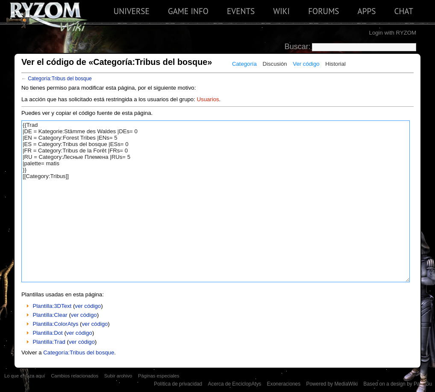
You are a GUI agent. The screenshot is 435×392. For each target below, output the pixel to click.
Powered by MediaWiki (332, 384)
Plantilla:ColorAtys (55, 324)
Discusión (275, 64)
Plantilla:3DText (51, 306)
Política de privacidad (178, 384)
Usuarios (208, 99)
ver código (88, 306)
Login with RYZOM (392, 32)
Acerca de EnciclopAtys (235, 384)
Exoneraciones (284, 384)
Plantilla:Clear (49, 315)
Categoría (244, 64)
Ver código (306, 64)
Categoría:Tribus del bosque (59, 79)
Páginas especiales (158, 375)
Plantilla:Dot (47, 333)
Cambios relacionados (74, 375)
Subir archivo (118, 375)
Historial (335, 64)
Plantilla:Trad (48, 342)
